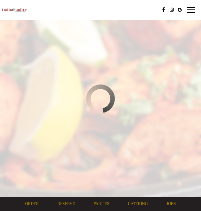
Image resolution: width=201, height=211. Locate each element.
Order (31, 204)
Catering (138, 204)
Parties (101, 204)
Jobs (171, 204)
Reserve (66, 204)
